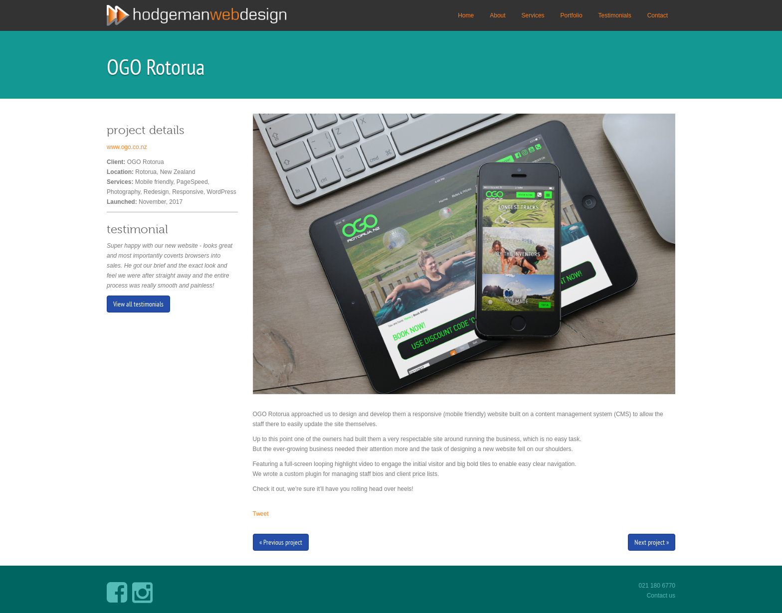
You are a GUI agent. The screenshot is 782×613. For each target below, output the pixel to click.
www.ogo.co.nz (127, 147)
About (497, 15)
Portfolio (572, 15)
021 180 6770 (657, 585)
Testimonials (614, 15)
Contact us (661, 595)
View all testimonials (138, 304)
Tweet (261, 513)
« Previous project (280, 542)
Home (466, 15)
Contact (657, 15)
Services (533, 15)
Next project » (651, 542)
